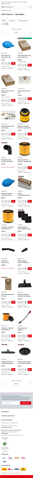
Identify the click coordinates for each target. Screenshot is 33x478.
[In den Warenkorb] (13, 63)
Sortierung (12, 20)
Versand (19, 473)
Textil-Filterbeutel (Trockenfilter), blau (6, 56)
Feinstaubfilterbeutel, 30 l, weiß (24, 91)
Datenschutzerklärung (7, 397)
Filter (4, 20)
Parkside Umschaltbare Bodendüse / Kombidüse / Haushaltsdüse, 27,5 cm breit (25, 295)
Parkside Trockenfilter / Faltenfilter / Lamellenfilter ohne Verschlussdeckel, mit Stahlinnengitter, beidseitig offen (24, 160)
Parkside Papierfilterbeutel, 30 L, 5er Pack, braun (24, 56)
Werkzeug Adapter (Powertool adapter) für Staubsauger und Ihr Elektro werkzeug (24, 261)
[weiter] (30, 32)
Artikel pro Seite (23, 20)
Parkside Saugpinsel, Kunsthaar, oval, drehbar (7, 160)
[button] (3, 24)
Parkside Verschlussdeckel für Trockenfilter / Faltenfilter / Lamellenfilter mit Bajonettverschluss (25, 362)
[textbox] (14, 7)
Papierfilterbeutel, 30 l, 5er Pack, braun (7, 91)
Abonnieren (26, 403)
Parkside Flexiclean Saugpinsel (22, 328)
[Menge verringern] (2, 63)
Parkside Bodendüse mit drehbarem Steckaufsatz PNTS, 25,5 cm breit (7, 362)
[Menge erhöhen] (9, 63)
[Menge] (5, 63)
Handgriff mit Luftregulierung (5, 261)
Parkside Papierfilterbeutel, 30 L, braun (8, 295)
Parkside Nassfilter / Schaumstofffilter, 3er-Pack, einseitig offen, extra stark (24, 228)
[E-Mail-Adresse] (11, 403)
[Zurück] (2, 32)
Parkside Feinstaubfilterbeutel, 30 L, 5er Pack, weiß (24, 194)
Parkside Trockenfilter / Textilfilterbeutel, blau (7, 194)
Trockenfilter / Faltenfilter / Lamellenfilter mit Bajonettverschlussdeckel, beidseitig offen (7, 329)
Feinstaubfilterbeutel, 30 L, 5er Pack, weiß (7, 127)
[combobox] (14, 7)
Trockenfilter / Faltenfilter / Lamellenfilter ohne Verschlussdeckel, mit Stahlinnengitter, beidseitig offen (8, 228)
